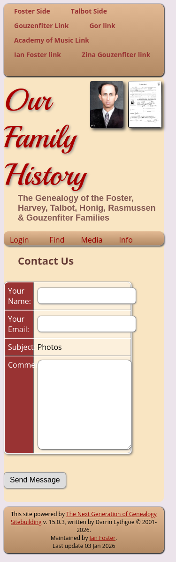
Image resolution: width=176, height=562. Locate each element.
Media (91, 240)
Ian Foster (103, 538)
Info (126, 240)
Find (57, 240)
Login (19, 240)
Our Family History (45, 137)
